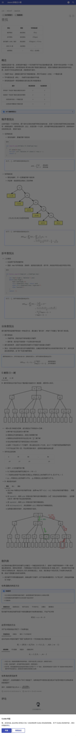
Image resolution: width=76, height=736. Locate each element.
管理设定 (18, 730)
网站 (8, 725)
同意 (6, 730)
